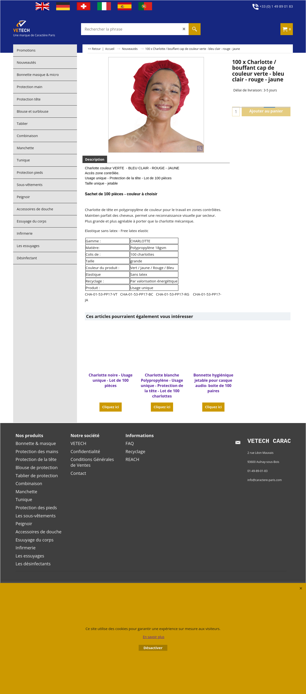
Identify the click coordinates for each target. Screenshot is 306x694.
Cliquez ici (110, 396)
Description (94, 159)
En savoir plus (153, 637)
